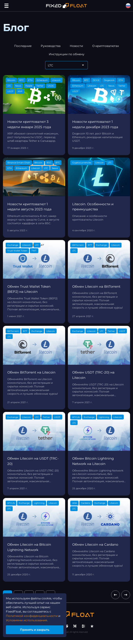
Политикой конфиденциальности (32, 616)
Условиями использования (26, 620)
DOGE (96, 80)
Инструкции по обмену (66, 54)
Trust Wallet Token (17, 250)
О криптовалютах (105, 46)
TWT (33, 250)
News (18, 85)
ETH (30, 80)
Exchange (12, 245)
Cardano (85, 503)
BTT (90, 245)
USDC (51, 85)
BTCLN (76, 417)
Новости (76, 46)
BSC (49, 162)
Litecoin (56, 80)
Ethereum (42, 80)
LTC (9, 85)
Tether (39, 85)
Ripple (28, 85)
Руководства (51, 46)
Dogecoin (109, 80)
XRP (20, 91)
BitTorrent (78, 245)
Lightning (104, 417)
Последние (22, 46)
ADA (74, 503)
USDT (10, 91)
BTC (21, 80)
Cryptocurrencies (81, 162)
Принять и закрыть (34, 629)
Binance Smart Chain (18, 162)
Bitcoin (11, 80)
